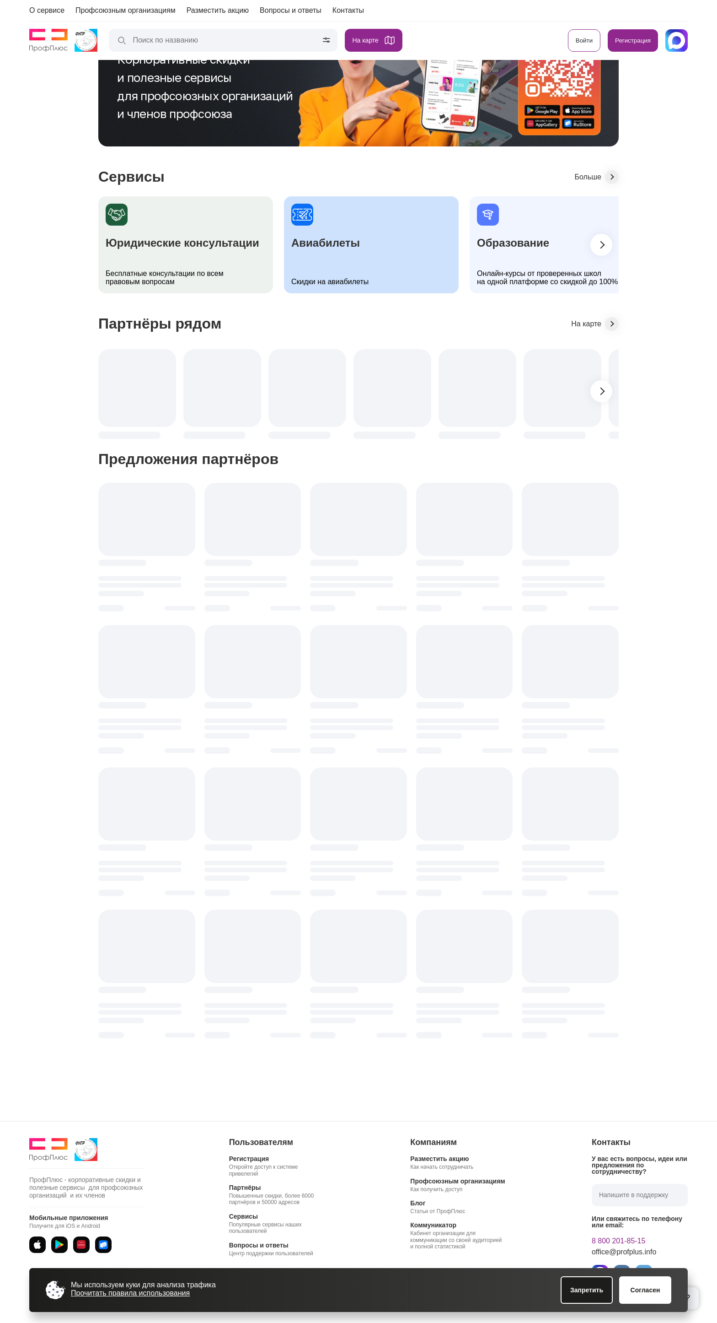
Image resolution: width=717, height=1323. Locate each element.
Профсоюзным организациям (125, 10)
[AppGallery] (81, 1245)
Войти (584, 40)
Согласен (645, 1290)
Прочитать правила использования (130, 1293)
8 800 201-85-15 (618, 1241)
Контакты (348, 10)
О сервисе (46, 10)
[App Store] (37, 1245)
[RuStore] (103, 1245)
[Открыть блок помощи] (688, 1298)
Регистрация (633, 40)
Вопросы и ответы (290, 10)
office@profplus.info (624, 1252)
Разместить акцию (218, 10)
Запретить (586, 1290)
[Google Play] (59, 1245)
